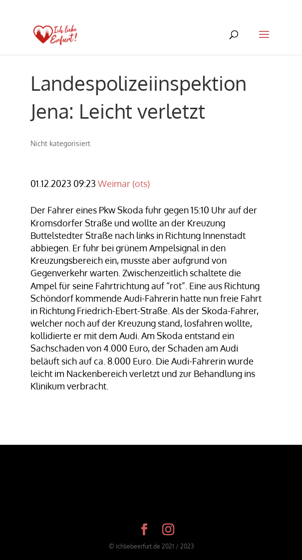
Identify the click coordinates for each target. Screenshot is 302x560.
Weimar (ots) (124, 183)
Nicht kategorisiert (60, 143)
